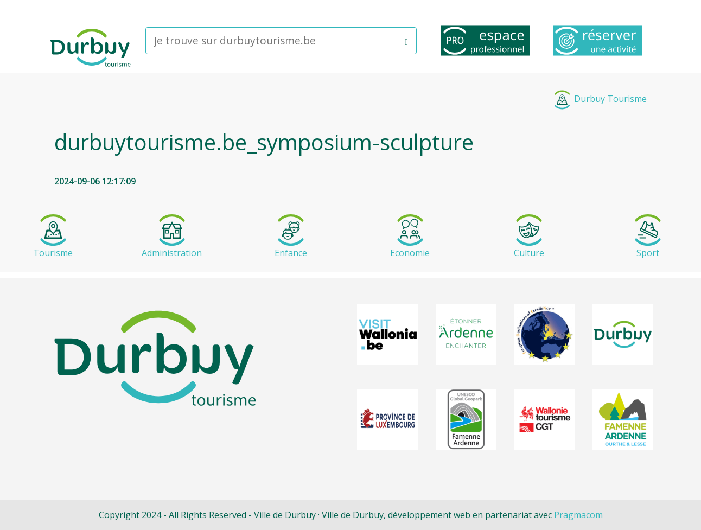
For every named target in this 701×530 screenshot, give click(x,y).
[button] (406, 41)
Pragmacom (578, 515)
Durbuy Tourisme (599, 99)
